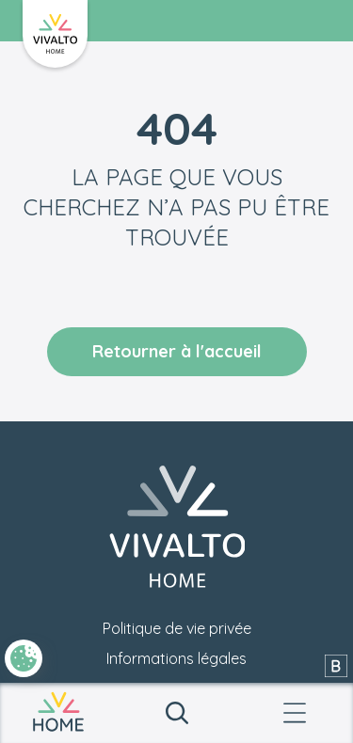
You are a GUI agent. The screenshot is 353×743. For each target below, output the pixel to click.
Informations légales (176, 658)
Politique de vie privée (177, 628)
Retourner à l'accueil (177, 351)
